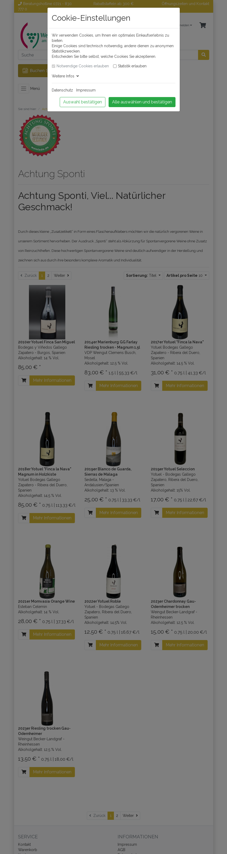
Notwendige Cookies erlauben (83, 66)
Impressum (86, 90)
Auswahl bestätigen (82, 101)
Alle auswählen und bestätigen (142, 101)
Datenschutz (62, 90)
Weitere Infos (65, 76)
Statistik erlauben (132, 66)
